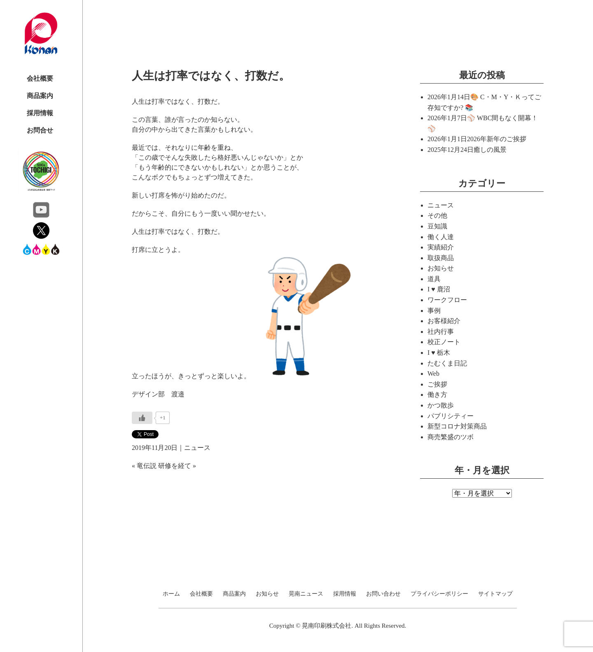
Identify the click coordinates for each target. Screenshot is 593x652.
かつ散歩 (440, 405)
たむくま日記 (447, 363)
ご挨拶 (437, 384)
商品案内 (40, 95)
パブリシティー (450, 415)
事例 (434, 310)
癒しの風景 (490, 149)
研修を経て (174, 465)
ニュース (197, 447)
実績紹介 (440, 247)
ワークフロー (447, 299)
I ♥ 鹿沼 (438, 289)
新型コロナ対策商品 (457, 426)
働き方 (437, 394)
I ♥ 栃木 (438, 352)
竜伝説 (146, 465)
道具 (434, 278)
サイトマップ (495, 594)
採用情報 (40, 112)
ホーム (171, 594)
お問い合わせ (383, 594)
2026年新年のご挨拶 (496, 138)
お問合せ (40, 130)
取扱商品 (440, 257)
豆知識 (437, 226)
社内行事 (440, 331)
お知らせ (440, 268)
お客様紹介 (443, 320)
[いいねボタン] (142, 418)
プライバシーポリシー (439, 594)
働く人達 (440, 236)
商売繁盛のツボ (450, 436)
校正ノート (443, 341)
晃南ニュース (306, 594)
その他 (437, 215)
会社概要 (40, 78)
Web (433, 373)
